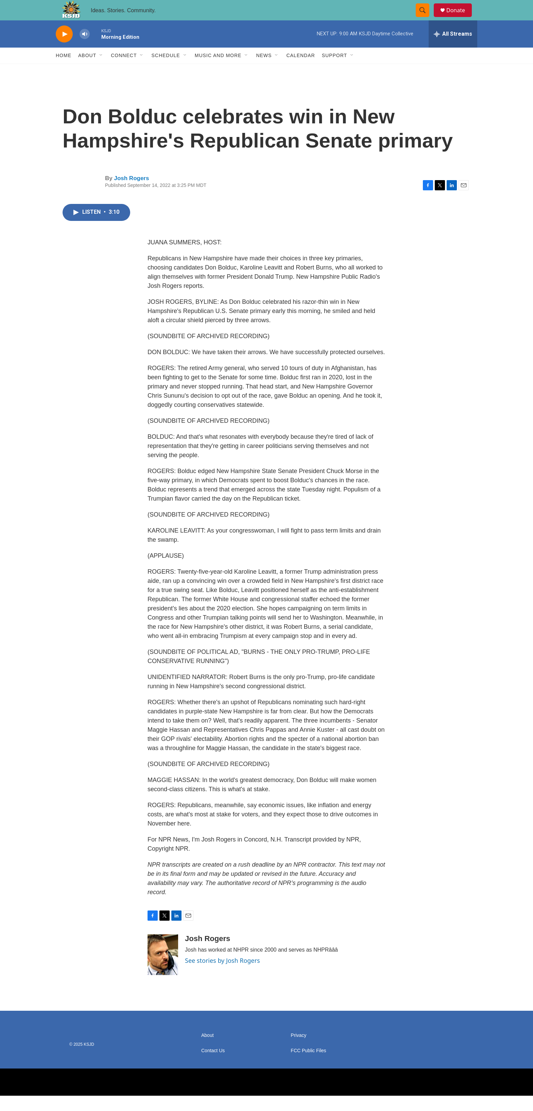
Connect (124, 70)
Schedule (165, 70)
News (264, 70)
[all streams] (453, 49)
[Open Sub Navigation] (101, 70)
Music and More (218, 70)
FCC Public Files (308, 1066)
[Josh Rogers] (163, 970)
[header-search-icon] (425, 18)
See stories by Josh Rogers (222, 976)
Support (334, 70)
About (87, 70)
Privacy (298, 1050)
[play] (64, 49)
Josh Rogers (131, 193)
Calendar (300, 70)
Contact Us (213, 1066)
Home (63, 70)
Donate (459, 17)
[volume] (84, 49)
